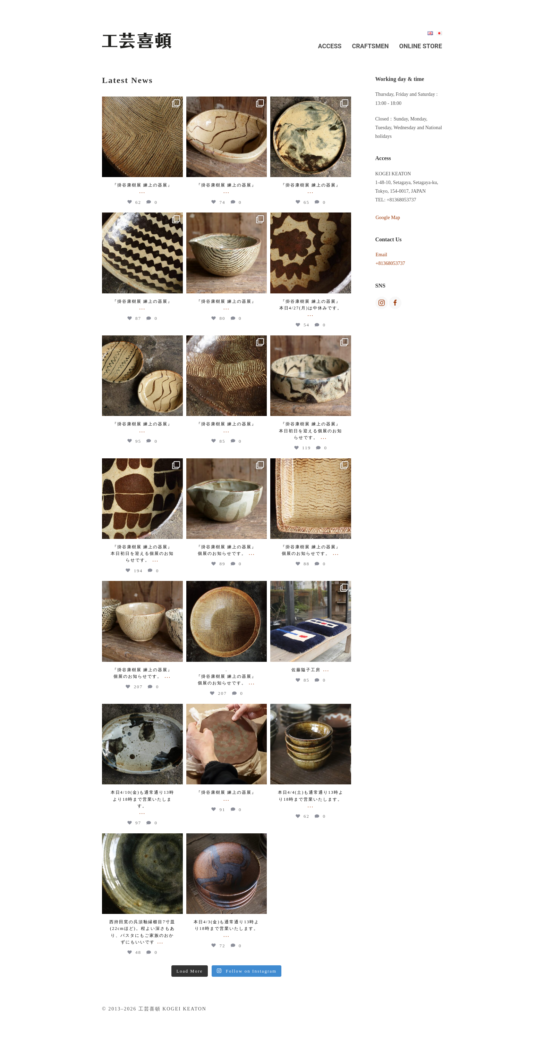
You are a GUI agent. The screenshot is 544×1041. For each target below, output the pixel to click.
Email (381, 254)
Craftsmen (370, 46)
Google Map (388, 217)
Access (330, 46)
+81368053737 (390, 263)
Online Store (420, 46)
